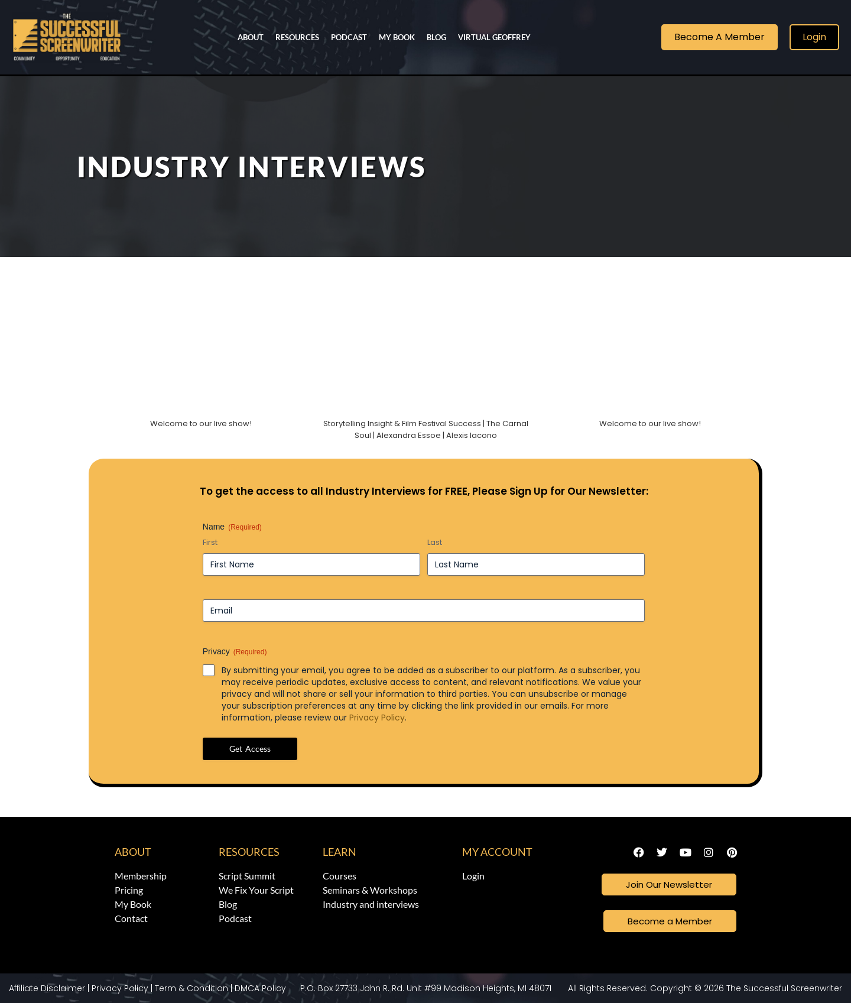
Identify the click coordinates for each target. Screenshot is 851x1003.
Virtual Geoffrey (494, 37)
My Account (497, 851)
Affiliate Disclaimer (47, 988)
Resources (297, 37)
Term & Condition (191, 988)
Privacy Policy (377, 717)
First (210, 542)
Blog (436, 37)
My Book (397, 37)
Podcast (349, 37)
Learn (339, 851)
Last (434, 542)
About (251, 37)
